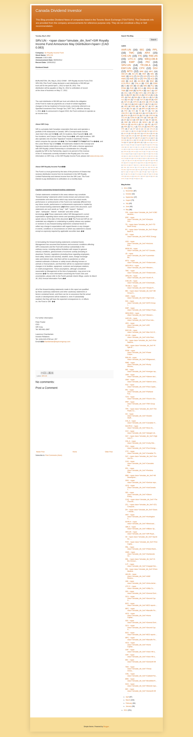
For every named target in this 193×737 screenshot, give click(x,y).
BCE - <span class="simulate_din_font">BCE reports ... (141, 604)
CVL (129, 131)
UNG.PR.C (125, 113)
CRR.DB (125, 151)
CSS (147, 83)
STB (143, 171)
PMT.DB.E (132, 169)
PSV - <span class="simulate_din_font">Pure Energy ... (141, 447)
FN (140, 55)
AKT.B (125, 145)
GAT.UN (154, 131)
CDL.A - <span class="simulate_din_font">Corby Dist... (140, 442)
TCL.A (132, 127)
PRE (127, 138)
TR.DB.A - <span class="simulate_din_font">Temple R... (140, 287)
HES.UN (153, 156)
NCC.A (138, 165)
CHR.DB (153, 147)
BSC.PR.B (152, 145)
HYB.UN (135, 158)
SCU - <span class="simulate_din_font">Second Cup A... (140, 598)
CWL (155, 118)
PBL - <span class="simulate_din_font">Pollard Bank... (141, 548)
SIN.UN (146, 140)
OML (125, 167)
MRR (149, 163)
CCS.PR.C (126, 83)
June (128, 206)
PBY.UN (153, 167)
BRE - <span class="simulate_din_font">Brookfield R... (141, 680)
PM (122, 138)
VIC (127, 142)
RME (131, 79)
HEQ (126, 106)
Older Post (109, 452)
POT (155, 124)
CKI (127, 149)
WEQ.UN (129, 176)
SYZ (133, 111)
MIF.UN (135, 163)
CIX (122, 149)
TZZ (152, 111)
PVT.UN (150, 169)
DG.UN (136, 131)
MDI (154, 160)
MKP (138, 136)
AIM (123, 81)
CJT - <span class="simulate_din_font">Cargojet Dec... (141, 565)
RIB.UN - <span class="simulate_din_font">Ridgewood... (140, 358)
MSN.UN (125, 165)
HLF (143, 120)
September (130, 197)
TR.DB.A (145, 65)
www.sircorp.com (96, 156)
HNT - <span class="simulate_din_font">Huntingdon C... (140, 517)
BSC (152, 81)
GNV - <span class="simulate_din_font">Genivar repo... (141, 481)
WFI (132, 142)
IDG (154, 133)
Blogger (106, 726)
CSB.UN (140, 151)
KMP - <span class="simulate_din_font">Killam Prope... (141, 309)
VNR (131, 91)
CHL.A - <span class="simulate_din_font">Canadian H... (140, 422)
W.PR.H (139, 91)
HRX (129, 158)
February (129, 703)
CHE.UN (126, 55)
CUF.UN (153, 151)
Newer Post (40, 452)
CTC (123, 104)
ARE (130, 145)
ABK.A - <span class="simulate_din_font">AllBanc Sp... (140, 528)
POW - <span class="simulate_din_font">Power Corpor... (138, 352)
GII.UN (126, 133)
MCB (138, 160)
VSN (134, 113)
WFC (144, 176)
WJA (140, 113)
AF (129, 129)
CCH (133, 147)
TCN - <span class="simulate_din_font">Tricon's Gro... (141, 398)
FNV (148, 131)
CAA (144, 115)
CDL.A (126, 93)
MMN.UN (142, 163)
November (130, 191)
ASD (135, 145)
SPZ (128, 100)
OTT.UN (139, 167)
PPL (155, 49)
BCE (144, 102)
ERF (130, 95)
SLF (153, 97)
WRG (138, 142)
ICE (142, 158)
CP (144, 149)
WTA (154, 176)
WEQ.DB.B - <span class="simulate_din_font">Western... (139, 314)
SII (138, 79)
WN (149, 176)
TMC (131, 52)
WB (149, 100)
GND (132, 133)
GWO (138, 133)
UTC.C (132, 58)
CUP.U (123, 131)
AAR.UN (126, 49)
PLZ (152, 86)
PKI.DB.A (124, 169)
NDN (144, 165)
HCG (152, 76)
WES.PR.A (151, 127)
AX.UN (135, 74)
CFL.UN (140, 147)
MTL (123, 97)
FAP (142, 154)
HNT (144, 74)
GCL (127, 156)
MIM (125, 122)
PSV (126, 111)
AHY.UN (155, 142)
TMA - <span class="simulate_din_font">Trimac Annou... (138, 669)
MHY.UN (128, 163)
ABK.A (149, 91)
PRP (125, 127)
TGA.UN (141, 127)
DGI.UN (123, 154)
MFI (122, 163)
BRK (145, 145)
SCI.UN (123, 140)
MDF (149, 160)
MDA (143, 160)
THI (122, 142)
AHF (155, 91)
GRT (139, 156)
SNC (153, 140)
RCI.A (140, 88)
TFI (146, 111)
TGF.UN (142, 100)
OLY (142, 124)
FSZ (149, 104)
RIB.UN (153, 55)
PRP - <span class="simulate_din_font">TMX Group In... (140, 404)
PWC (129, 97)
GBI (122, 156)
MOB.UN (135, 122)
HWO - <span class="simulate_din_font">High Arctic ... (140, 297)
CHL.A (137, 83)
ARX (147, 52)
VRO (122, 176)
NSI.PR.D (134, 124)
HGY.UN (123, 158)
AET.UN (127, 102)
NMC (123, 76)
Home (75, 452)
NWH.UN (154, 109)
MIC (152, 74)
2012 (126, 188)
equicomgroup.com (62, 342)
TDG (156, 171)
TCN (135, 100)
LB (154, 95)
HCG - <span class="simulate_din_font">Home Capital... (138, 615)
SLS (122, 100)
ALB (131, 81)
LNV (130, 109)
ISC (146, 106)
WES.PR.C (137, 176)
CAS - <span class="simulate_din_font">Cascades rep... (139, 463)
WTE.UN (123, 178)
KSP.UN (147, 95)
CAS (145, 129)
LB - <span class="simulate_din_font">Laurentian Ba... (139, 255)
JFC (150, 120)
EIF (125, 120)
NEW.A (145, 122)
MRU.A (155, 163)
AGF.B (147, 113)
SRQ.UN (150, 88)
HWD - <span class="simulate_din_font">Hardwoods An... (140, 554)
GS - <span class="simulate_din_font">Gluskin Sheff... (138, 416)
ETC (143, 104)
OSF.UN (131, 167)
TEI (124, 174)
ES (133, 154)
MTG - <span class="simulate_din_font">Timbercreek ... (141, 261)
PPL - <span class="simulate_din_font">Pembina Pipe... (139, 470)
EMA (155, 83)
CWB (149, 118)
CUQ (129, 104)
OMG (153, 136)
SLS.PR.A (136, 171)
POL (139, 169)
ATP (134, 129)
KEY (153, 106)
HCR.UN (145, 156)
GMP (137, 120)
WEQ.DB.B (151, 58)
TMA (123, 91)
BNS (140, 145)
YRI (135, 178)
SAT (130, 171)
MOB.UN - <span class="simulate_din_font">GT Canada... (140, 249)
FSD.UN (153, 154)
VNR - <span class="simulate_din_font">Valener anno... (141, 381)
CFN (133, 93)
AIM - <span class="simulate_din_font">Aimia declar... (141, 582)
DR (129, 154)
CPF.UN (150, 149)
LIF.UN (123, 109)
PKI (148, 62)
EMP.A (136, 104)
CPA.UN (152, 102)
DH (138, 76)
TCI (151, 171)
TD (140, 111)
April (127, 697)
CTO (147, 151)
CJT (156, 93)
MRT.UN (145, 109)
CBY (128, 147)
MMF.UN (146, 136)
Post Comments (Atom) (53, 455)
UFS (142, 174)
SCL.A (131, 140)
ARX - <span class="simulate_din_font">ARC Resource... (137, 325)
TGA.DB (130, 174)
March (128, 700)
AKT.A (155, 113)
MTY (132, 165)
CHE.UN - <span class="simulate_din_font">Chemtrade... (140, 282)
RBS (136, 97)
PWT (133, 138)
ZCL (139, 178)
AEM (155, 100)
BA (139, 129)
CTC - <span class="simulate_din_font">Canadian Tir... (141, 452)
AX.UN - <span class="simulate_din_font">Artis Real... (140, 336)
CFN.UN (152, 129)
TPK (145, 79)
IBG (142, 49)
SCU (147, 97)
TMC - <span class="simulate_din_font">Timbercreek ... (141, 272)
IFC (146, 158)
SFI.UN (138, 140)
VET (147, 174)
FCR (147, 154)
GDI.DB (133, 156)
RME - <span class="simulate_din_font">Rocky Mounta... (138, 364)
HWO (123, 79)
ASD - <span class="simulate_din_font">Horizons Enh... (139, 243)
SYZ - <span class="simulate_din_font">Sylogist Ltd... (140, 432)
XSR (130, 178)
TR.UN (137, 174)
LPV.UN (132, 160)
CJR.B (149, 93)
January (129, 706)
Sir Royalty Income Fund (54, 53)
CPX (141, 68)
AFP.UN (136, 102)
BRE (142, 71)
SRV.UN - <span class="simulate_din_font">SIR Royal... (140, 533)
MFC (151, 71)
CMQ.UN (133, 149)
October (129, 194)
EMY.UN (126, 68)
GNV (155, 104)
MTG (130, 71)
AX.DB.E (141, 81)
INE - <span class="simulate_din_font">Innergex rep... (141, 370)
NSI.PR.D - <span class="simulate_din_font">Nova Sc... (139, 427)
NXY (156, 165)
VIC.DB (153, 174)
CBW (122, 147)
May (127, 210)
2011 (126, 710)
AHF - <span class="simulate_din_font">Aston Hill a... (140, 651)
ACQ (131, 76)
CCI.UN (124, 118)
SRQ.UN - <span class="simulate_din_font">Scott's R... (139, 277)
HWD (133, 106)
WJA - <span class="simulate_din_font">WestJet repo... (141, 685)
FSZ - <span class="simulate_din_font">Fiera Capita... (141, 386)
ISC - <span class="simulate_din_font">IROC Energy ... (140, 236)
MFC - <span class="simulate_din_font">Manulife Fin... (141, 609)
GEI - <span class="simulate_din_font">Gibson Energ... (138, 494)
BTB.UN (127, 115)
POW (123, 88)
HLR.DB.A (146, 133)
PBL (149, 124)
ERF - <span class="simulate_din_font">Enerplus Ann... (139, 219)
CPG (142, 118)
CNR (139, 149)
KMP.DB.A (153, 158)
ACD (153, 79)
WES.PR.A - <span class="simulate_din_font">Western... (139, 266)
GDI (145, 76)
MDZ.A (123, 136)
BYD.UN (136, 115)
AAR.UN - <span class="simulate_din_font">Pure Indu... (140, 319)
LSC (137, 109)
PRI (144, 169)
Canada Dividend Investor (59, 10)
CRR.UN (133, 151)
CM (125, 95)
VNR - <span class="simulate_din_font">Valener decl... (141, 376)
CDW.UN (133, 118)
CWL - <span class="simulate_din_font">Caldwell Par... (141, 675)
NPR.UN (124, 124)
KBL (155, 120)
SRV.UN (50, 55)
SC (141, 97)
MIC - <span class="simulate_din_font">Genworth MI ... (140, 662)
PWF (156, 169)
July (127, 203)
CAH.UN (152, 115)
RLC (124, 171)
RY (154, 138)
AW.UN (124, 74)
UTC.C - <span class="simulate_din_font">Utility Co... (139, 587)
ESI (137, 154)
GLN (131, 120)
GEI (131, 86)
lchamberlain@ (49, 342)
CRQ (156, 149)
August (128, 200)
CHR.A (140, 93)
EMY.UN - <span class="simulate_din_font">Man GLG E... (140, 331)
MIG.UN (131, 136)
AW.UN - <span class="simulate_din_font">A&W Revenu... (137, 576)
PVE (132, 88)
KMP (132, 62)
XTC (123, 129)
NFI (153, 122)
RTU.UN (148, 138)
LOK (126, 160)
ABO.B (148, 142)
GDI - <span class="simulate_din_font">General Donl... (141, 592)
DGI (155, 68)
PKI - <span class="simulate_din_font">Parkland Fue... (139, 392)
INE (140, 106)
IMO (145, 86)
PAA (146, 167)
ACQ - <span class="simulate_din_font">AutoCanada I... (140, 487)
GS (138, 86)
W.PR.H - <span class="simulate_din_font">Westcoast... (140, 523)
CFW (146, 147)
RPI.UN (140, 138)
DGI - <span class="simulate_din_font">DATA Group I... (140, 303)
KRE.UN (138, 95)
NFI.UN (150, 165)
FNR (142, 131)
